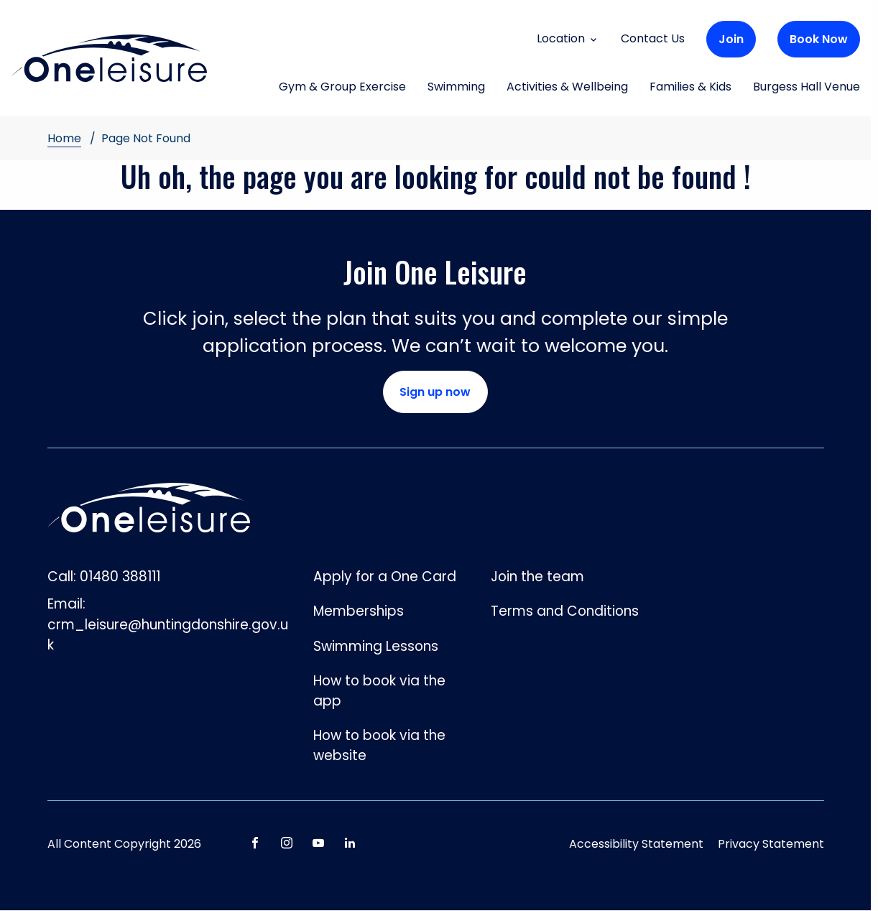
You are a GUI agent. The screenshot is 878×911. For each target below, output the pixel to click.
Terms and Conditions (565, 611)
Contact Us (653, 38)
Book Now (819, 39)
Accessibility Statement (636, 844)
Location (568, 38)
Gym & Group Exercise (342, 87)
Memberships (358, 611)
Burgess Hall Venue (806, 87)
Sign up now (435, 392)
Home (64, 138)
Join (731, 39)
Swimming (456, 87)
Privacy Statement (771, 844)
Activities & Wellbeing (567, 87)
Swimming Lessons (375, 646)
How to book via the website (379, 745)
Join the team (537, 576)
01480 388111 (120, 576)
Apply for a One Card (384, 576)
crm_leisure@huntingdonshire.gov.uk (167, 635)
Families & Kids (690, 87)
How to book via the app (379, 691)
